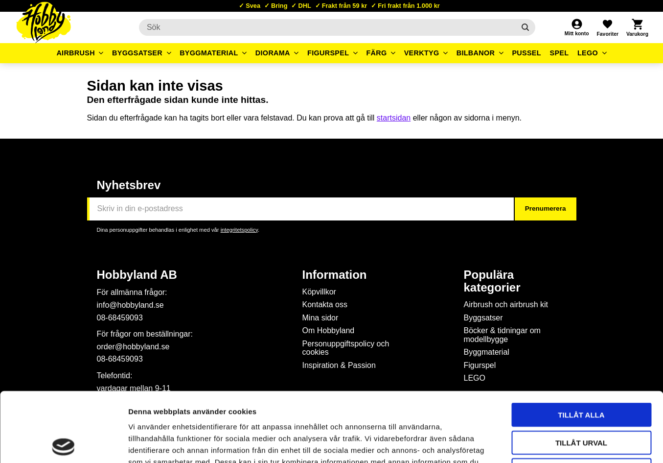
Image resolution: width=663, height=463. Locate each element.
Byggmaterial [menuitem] (209, 53)
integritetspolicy (239, 230)
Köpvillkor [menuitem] (319, 292)
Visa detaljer (531, 443)
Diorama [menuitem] (272, 53)
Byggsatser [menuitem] (137, 53)
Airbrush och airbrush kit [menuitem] (506, 304)
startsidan (394, 118)
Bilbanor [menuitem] (476, 53)
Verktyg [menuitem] (421, 53)
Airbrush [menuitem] (75, 53)
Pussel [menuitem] (526, 53)
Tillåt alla (581, 345)
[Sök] (525, 27)
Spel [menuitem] (559, 53)
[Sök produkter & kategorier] (327, 27)
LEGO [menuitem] (587, 53)
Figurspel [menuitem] (328, 53)
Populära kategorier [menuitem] (492, 281)
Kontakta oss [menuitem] (325, 304)
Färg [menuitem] (376, 53)
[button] (607, 27)
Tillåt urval (581, 373)
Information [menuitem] (334, 274)
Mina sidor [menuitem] (320, 318)
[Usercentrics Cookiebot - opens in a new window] (63, 444)
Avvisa (581, 400)
